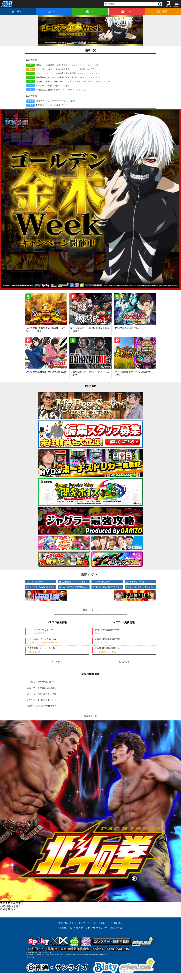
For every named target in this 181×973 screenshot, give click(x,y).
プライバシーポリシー (96, 929)
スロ (90, 11)
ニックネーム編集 (96, 924)
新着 (17, 11)
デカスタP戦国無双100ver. (124, 632)
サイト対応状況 (117, 924)
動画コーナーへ (90, 610)
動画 (162, 11)
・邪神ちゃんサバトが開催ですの (42, 707)
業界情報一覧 (90, 717)
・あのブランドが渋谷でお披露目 (42, 689)
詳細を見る (8, 910)
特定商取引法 (118, 929)
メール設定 (78, 924)
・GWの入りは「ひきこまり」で (41, 701)
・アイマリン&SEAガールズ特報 (41, 695)
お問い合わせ (75, 929)
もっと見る (57, 663)
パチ (126, 11)
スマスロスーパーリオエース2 (57, 632)
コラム (53, 11)
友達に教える (63, 924)
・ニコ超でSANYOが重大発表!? (41, 683)
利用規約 (61, 929)
